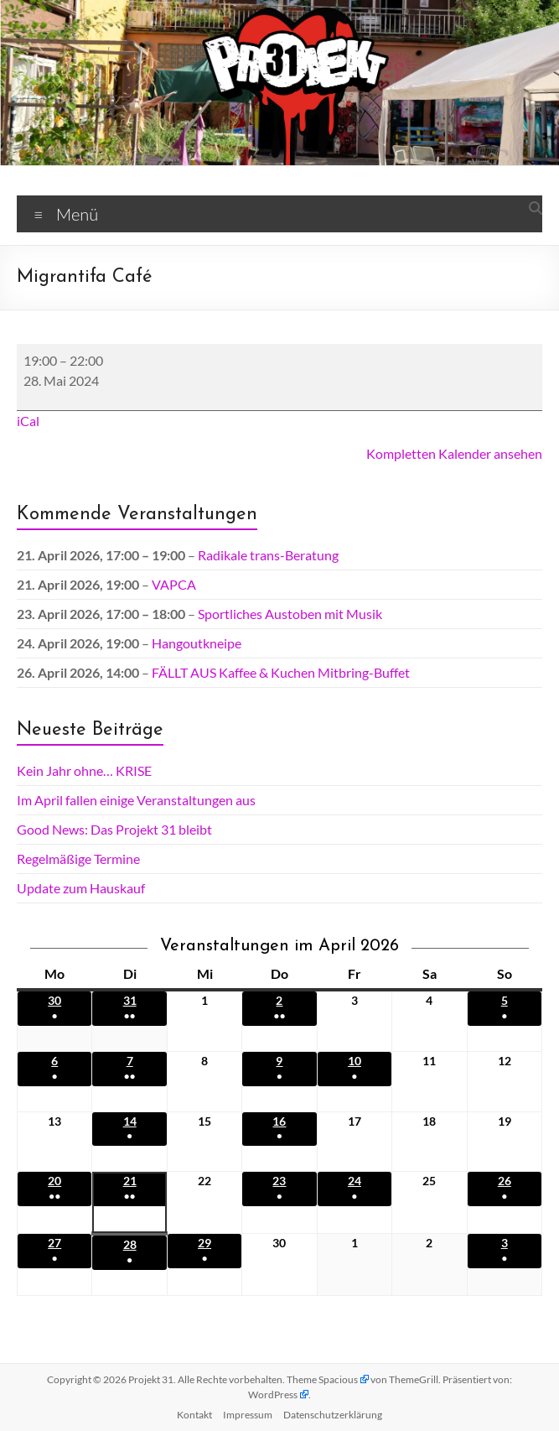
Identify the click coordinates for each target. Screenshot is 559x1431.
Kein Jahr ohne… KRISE (84, 770)
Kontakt (194, 1414)
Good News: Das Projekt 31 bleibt (114, 829)
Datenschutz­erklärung (332, 1414)
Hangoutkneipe (196, 643)
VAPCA (174, 584)
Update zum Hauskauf (81, 888)
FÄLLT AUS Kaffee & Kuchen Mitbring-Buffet (281, 672)
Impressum (247, 1414)
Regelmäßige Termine (78, 858)
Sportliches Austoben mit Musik (290, 614)
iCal (28, 421)
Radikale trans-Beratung (268, 555)
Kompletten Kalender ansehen (454, 453)
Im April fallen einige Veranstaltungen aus (136, 800)
